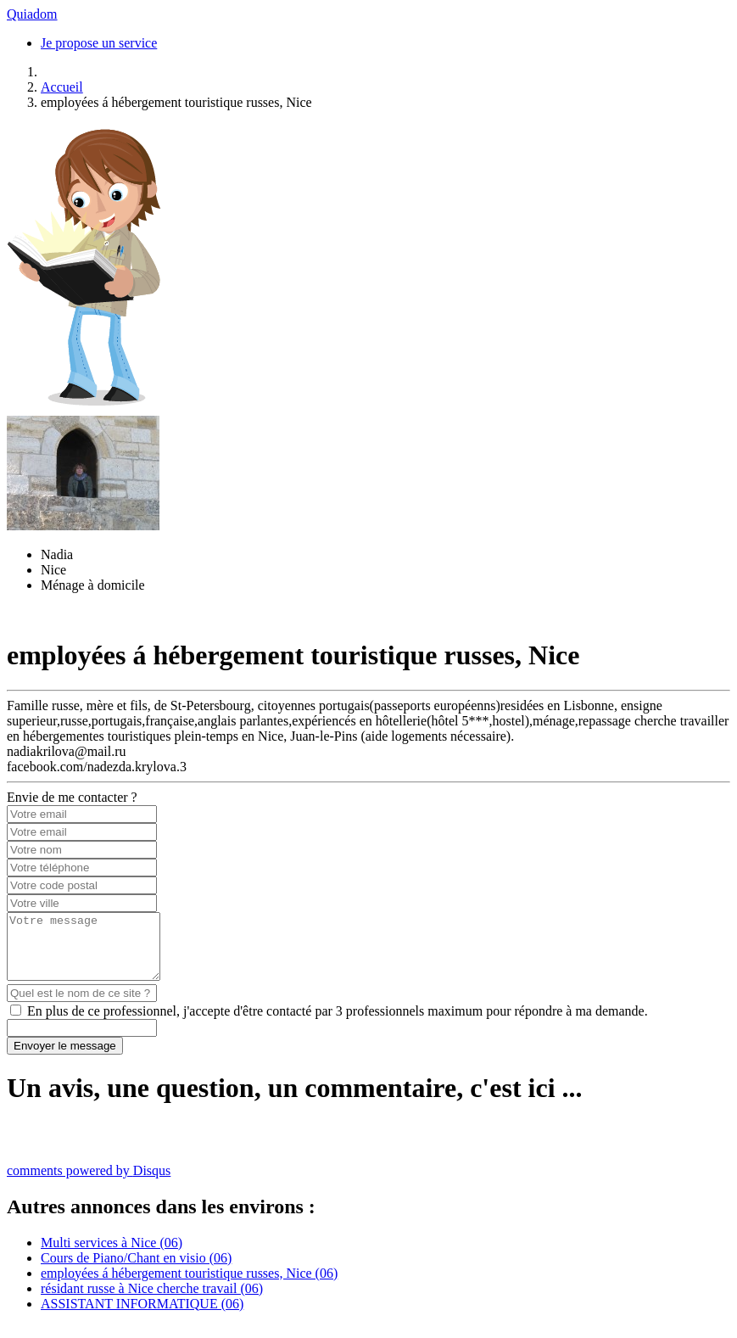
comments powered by (88, 1183)
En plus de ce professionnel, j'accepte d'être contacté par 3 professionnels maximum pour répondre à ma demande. (337, 1023)
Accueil (62, 87)
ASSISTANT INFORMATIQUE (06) (142, 1316)
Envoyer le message (65, 1058)
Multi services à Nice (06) (111, 1255)
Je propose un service (99, 43)
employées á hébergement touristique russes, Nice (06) (189, 1286)
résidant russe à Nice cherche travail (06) (152, 1301)
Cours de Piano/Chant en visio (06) (136, 1270)
